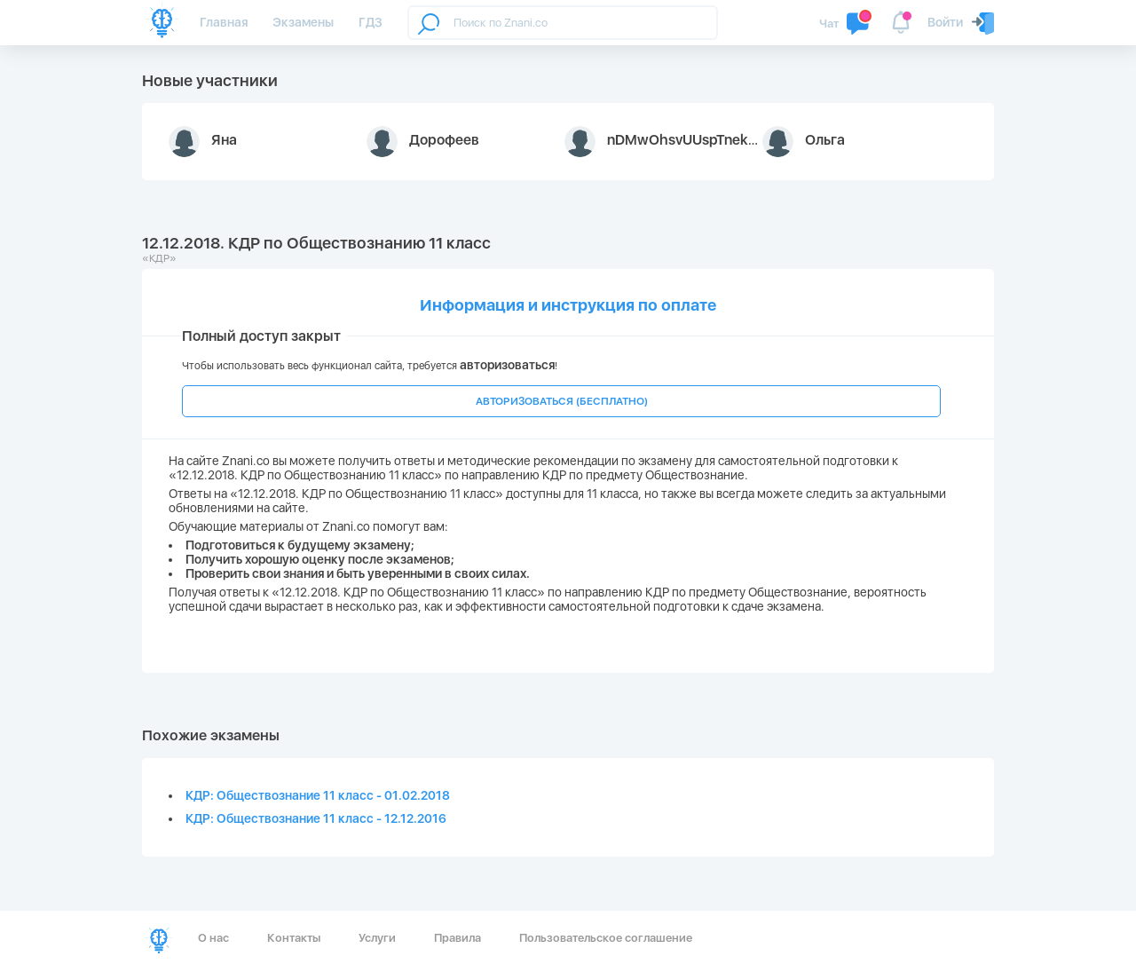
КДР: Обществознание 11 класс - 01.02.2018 (317, 795)
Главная (224, 22)
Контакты (293, 937)
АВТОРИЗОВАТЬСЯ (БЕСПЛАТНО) (562, 401)
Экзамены (303, 22)
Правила (457, 937)
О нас (213, 937)
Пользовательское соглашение (605, 937)
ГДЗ (371, 22)
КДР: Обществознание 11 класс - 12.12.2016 (315, 818)
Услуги (377, 937)
